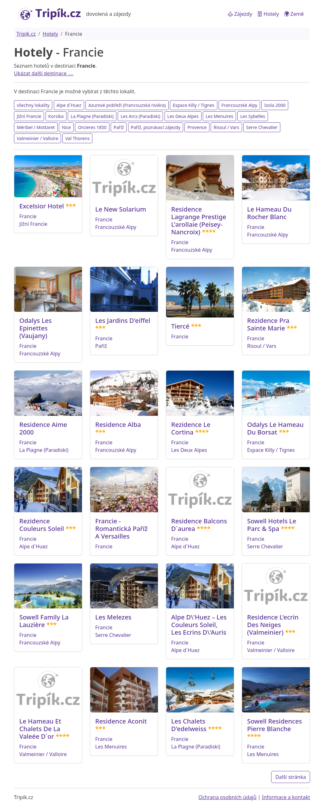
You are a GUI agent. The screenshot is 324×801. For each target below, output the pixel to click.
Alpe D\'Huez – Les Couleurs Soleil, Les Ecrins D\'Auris (199, 625)
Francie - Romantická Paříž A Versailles (121, 528)
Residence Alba (118, 424)
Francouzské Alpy (239, 105)
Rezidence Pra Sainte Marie (268, 324)
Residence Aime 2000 (43, 428)
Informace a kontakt (286, 797)
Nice (66, 127)
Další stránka (290, 776)
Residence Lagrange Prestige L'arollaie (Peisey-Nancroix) (198, 220)
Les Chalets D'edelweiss (188, 725)
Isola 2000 (274, 105)
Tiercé (180, 326)
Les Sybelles (252, 116)
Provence (196, 127)
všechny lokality (33, 105)
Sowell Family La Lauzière (44, 621)
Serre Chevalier (261, 127)
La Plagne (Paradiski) (92, 116)
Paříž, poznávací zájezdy (156, 127)
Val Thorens (77, 138)
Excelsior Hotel (41, 206)
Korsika (56, 116)
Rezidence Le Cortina (190, 428)
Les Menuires (219, 116)
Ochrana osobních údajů (227, 797)
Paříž (119, 127)
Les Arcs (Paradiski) (140, 116)
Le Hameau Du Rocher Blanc (269, 213)
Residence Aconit (121, 721)
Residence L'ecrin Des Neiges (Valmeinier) (272, 625)
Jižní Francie (29, 116)
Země (294, 13)
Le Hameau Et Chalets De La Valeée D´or (40, 729)
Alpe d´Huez (69, 105)
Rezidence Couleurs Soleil (41, 525)
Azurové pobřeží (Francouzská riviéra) (126, 105)
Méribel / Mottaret (36, 127)
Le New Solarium (120, 209)
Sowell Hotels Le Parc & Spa (271, 525)
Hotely (268, 13)
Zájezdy (240, 13)
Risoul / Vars (226, 127)
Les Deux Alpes (183, 116)
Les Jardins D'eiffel (122, 320)
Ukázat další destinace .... (43, 73)
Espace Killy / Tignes (194, 105)
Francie (27, 216)
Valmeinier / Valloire (37, 138)
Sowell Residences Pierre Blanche (274, 725)
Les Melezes (113, 617)
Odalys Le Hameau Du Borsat (275, 428)
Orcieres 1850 (92, 127)
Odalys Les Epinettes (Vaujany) (35, 328)
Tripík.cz (26, 33)
